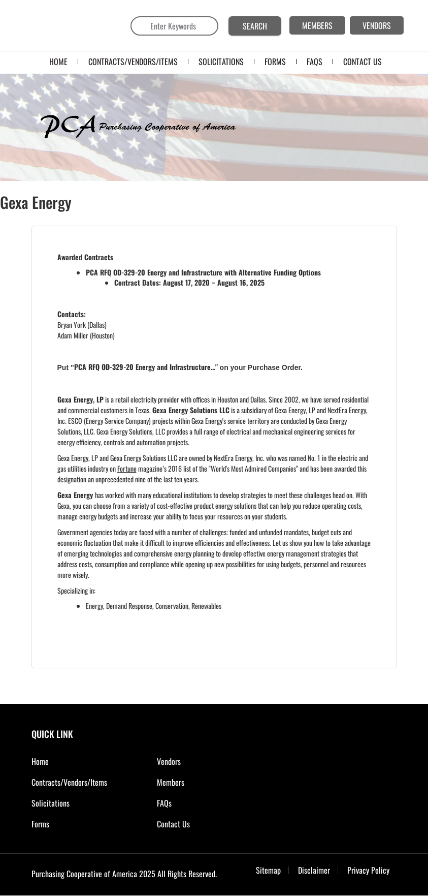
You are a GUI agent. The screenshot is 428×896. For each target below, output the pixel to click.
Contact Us (173, 824)
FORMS (275, 61)
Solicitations (50, 803)
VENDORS (377, 25)
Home (58, 61)
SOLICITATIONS (221, 61)
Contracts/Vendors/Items (133, 61)
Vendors (169, 761)
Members (170, 782)
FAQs (164, 803)
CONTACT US (362, 61)
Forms (40, 824)
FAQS (314, 61)
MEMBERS (317, 25)
